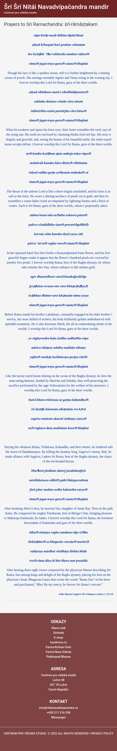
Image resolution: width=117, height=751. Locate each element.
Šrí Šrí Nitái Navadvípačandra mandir (56, 7)
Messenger (58, 717)
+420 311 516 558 (58, 712)
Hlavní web (58, 628)
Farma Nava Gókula (58, 652)
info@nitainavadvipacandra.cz (58, 708)
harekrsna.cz (58, 642)
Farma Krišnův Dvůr (58, 647)
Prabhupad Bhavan (58, 656)
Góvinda (58, 633)
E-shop (58, 637)
